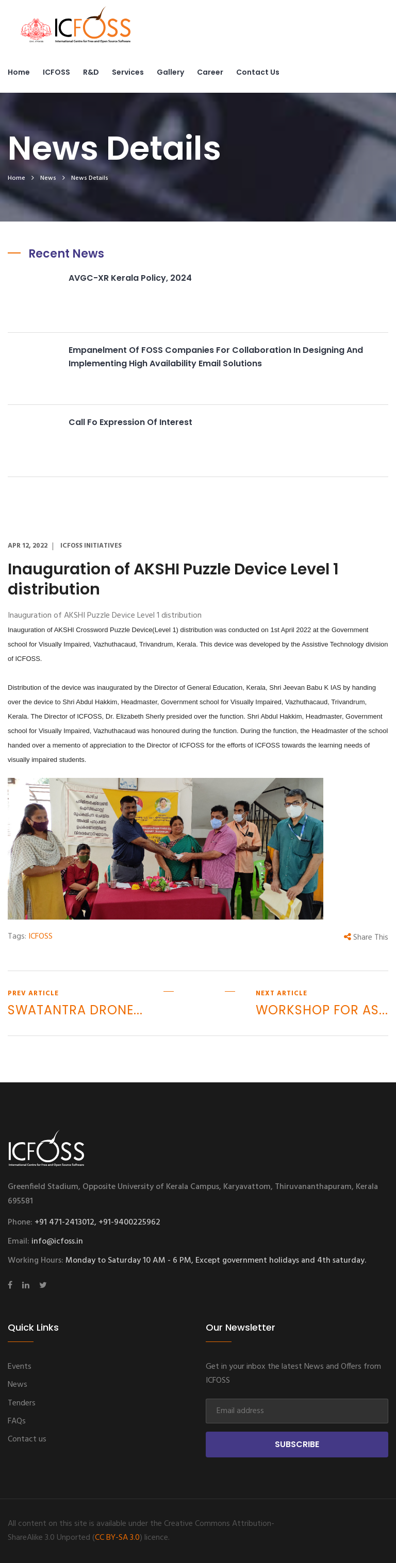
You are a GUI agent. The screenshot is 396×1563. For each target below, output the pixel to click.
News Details (89, 178)
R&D (91, 72)
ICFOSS (56, 72)
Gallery (170, 72)
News (48, 178)
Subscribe (297, 1444)
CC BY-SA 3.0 (117, 1537)
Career (210, 72)
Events (19, 1366)
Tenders (22, 1403)
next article (322, 1004)
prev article (75, 1004)
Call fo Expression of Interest (130, 422)
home (16, 178)
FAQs (17, 1421)
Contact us (257, 72)
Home (19, 72)
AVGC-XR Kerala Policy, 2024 (130, 278)
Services (128, 72)
